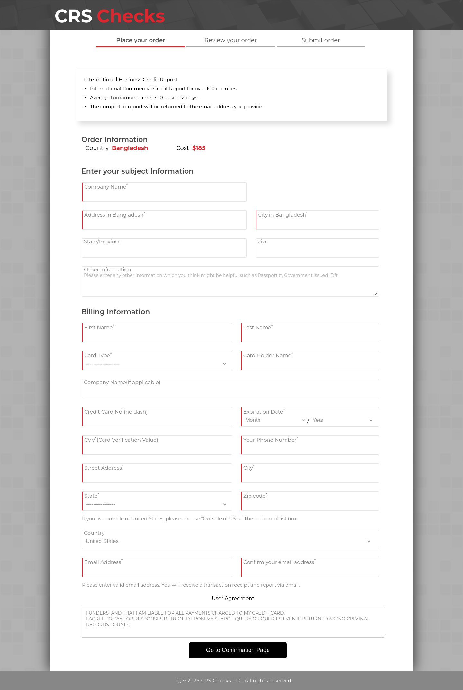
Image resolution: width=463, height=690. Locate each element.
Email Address (103, 561)
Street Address (103, 467)
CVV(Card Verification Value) (121, 439)
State (91, 495)
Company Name (106, 186)
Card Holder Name (268, 355)
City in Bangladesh (283, 214)
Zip (262, 242)
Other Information (107, 270)
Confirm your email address (279, 561)
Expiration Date (264, 411)
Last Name (258, 327)
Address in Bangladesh (114, 214)
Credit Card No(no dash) (116, 411)
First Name (99, 327)
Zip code (255, 495)
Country (94, 533)
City (249, 467)
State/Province (102, 242)
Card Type (98, 355)
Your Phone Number (270, 439)
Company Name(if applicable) (122, 382)
